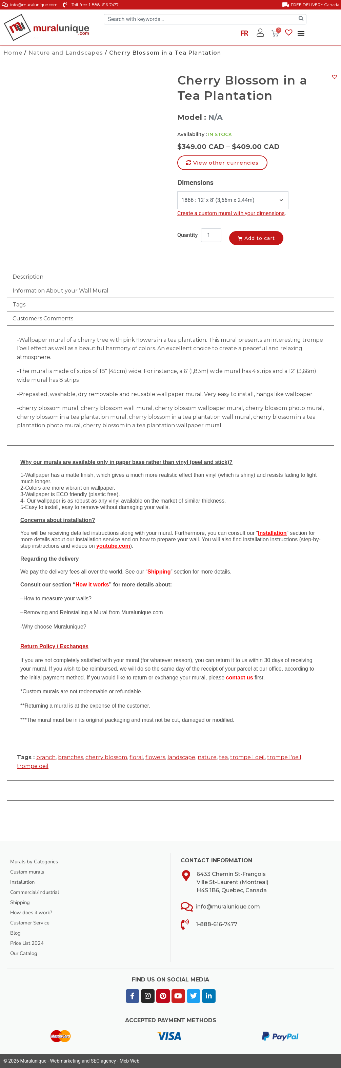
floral (136, 757)
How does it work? (33, 912)
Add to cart (265, 236)
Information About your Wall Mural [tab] (60, 290)
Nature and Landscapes (65, 53)
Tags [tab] (19, 304)
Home (12, 53)
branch (46, 757)
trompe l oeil (247, 757)
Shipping (21, 902)
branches (70, 757)
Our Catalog (25, 953)
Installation (24, 882)
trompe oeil (32, 766)
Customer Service (32, 922)
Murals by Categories (36, 861)
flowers (155, 757)
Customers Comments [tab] (43, 318)
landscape (181, 757)
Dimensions (196, 183)
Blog (16, 933)
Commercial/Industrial (37, 892)
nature (207, 757)
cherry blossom (106, 757)
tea (223, 757)
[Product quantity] (211, 235)
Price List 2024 (29, 943)
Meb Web (129, 1061)
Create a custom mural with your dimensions (231, 213)
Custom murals (29, 872)
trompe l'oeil (284, 757)
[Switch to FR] (244, 34)
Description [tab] (28, 277)
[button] (301, 33)
